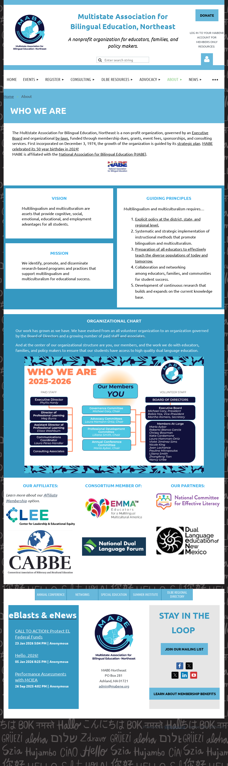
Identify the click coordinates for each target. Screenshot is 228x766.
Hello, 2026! (26, 655)
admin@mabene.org (114, 686)
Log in (207, 59)
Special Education (114, 594)
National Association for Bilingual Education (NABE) (102, 154)
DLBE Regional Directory (177, 594)
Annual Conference (51, 594)
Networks (82, 594)
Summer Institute (145, 594)
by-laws (62, 138)
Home (9, 96)
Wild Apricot (174, 726)
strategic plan (188, 143)
